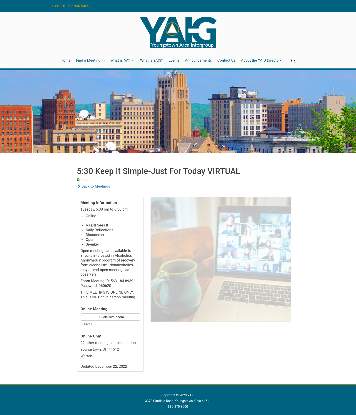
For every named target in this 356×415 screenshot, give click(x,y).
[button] (102, 60)
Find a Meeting (90, 60)
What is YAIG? (151, 60)
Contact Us (226, 60)
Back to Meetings (93, 186)
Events (173, 60)
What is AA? (122, 60)
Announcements (198, 60)
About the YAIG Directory (261, 60)
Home (66, 60)
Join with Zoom (110, 317)
